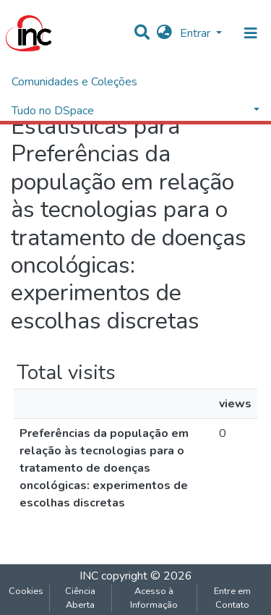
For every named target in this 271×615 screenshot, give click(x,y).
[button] (164, 33)
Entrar (196, 33)
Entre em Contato (232, 598)
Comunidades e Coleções (74, 82)
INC (88, 576)
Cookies (26, 591)
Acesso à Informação (154, 598)
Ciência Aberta (80, 598)
